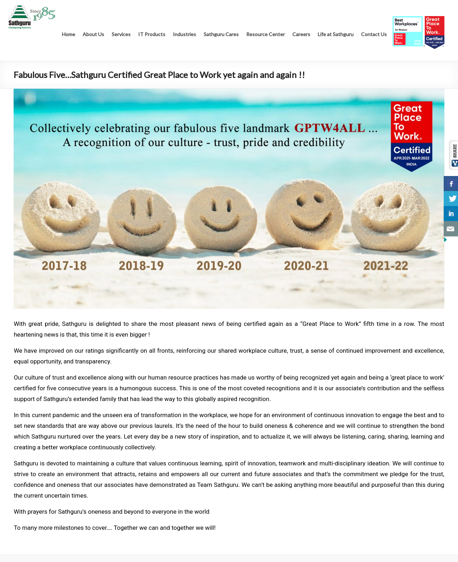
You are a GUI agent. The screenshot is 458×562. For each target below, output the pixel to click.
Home (68, 34)
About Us (93, 34)
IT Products (151, 34)
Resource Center (265, 34)
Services (121, 34)
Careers (301, 34)
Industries (184, 34)
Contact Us (374, 34)
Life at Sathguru (336, 34)
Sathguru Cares (221, 34)
